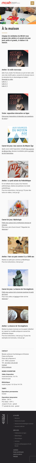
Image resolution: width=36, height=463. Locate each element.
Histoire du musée (20, 421)
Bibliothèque (18, 436)
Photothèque (18, 438)
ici (22, 190)
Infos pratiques (6, 367)
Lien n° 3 (4, 86)
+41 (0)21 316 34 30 (11, 363)
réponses (5, 229)
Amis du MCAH (17, 454)
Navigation (32, 3)
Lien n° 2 (4, 84)
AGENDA (15, 450)
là (18, 192)
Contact (4, 365)
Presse (15, 456)
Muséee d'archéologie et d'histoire (11, 3)
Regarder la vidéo (7, 79)
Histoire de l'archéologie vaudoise (24, 423)
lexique (16, 297)
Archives (17, 441)
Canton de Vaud (5, 419)
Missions (17, 418)
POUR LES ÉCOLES (18, 452)
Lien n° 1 (4, 82)
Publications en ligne (20, 433)
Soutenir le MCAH (19, 426)
